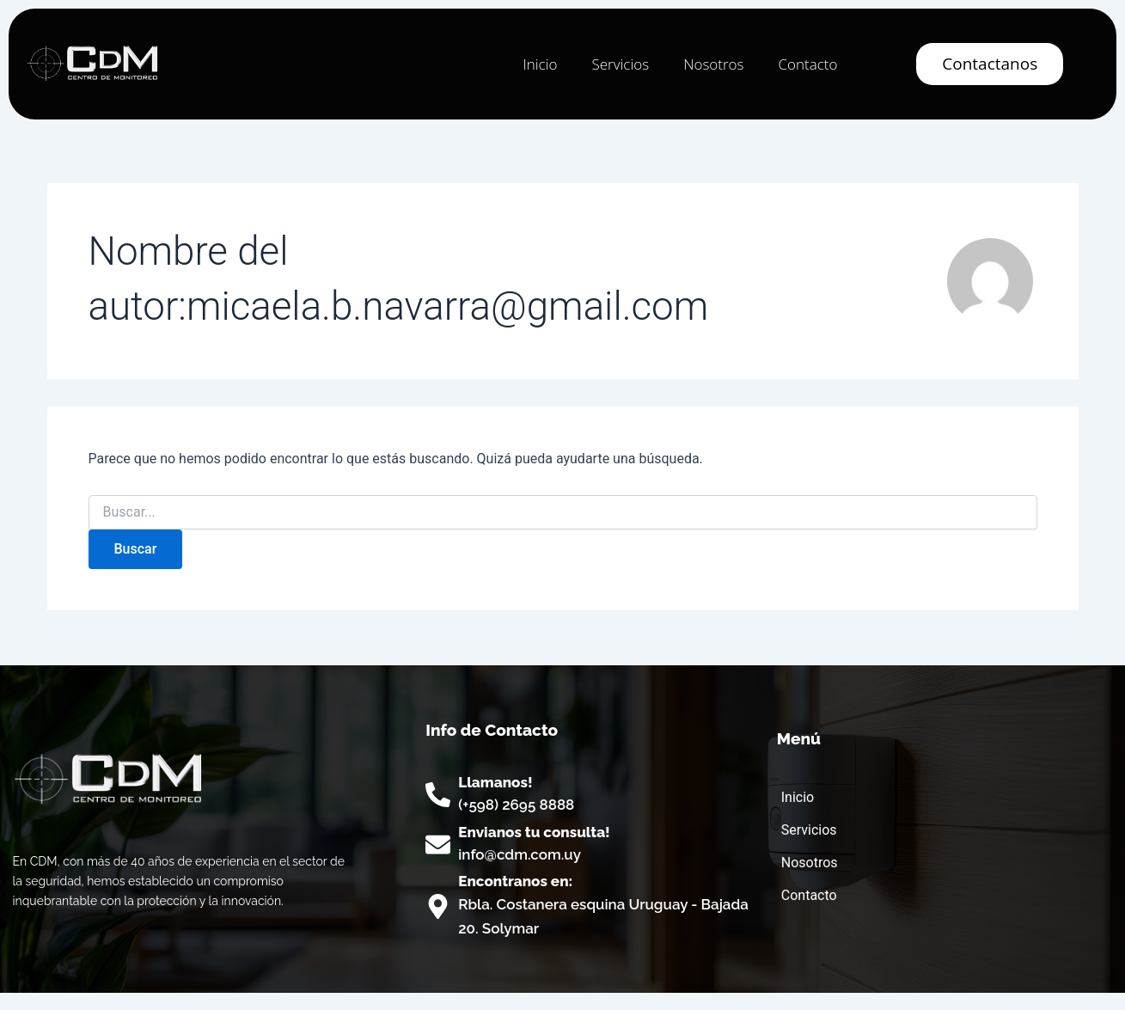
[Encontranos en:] (437, 906)
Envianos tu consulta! (534, 832)
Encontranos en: (515, 881)
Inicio (540, 64)
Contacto (807, 64)
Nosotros (713, 64)
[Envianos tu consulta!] (437, 844)
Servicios (620, 64)
